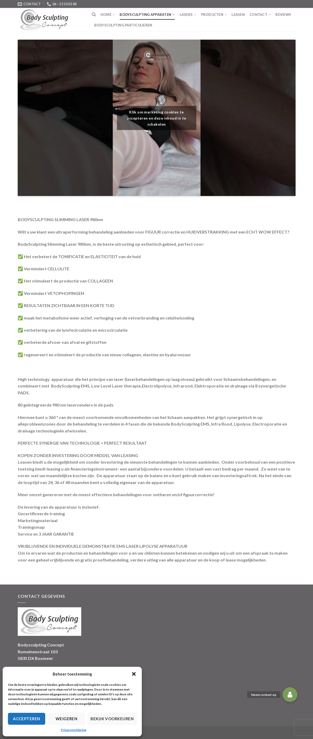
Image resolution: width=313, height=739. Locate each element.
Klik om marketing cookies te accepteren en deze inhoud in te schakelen (156, 118)
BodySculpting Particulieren (123, 25)
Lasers (188, 14)
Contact (260, 14)
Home (108, 14)
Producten (214, 14)
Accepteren (26, 718)
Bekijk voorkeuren (112, 718)
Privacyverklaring (73, 730)
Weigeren (67, 718)
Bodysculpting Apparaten (147, 14)
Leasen (238, 14)
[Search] (94, 15)
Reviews (283, 14)
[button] (134, 674)
